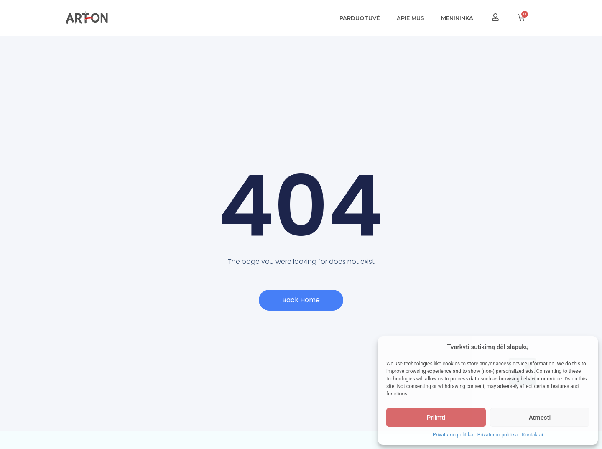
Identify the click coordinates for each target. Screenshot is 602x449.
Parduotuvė (359, 18)
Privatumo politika (453, 435)
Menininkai (458, 18)
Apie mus (410, 18)
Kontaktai (532, 435)
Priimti (436, 417)
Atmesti (540, 417)
